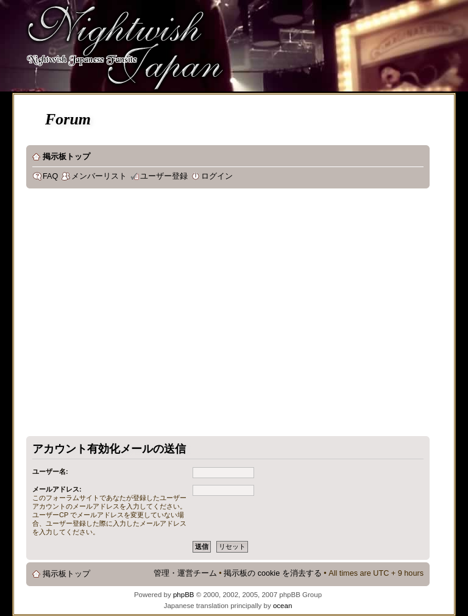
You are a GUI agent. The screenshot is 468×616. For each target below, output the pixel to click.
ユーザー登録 (164, 176)
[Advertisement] (114, 315)
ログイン (217, 176)
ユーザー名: (50, 471)
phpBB (183, 594)
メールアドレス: (57, 489)
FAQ (50, 176)
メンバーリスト (99, 176)
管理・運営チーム (185, 573)
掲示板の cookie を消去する (273, 573)
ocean (282, 605)
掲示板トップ (66, 156)
